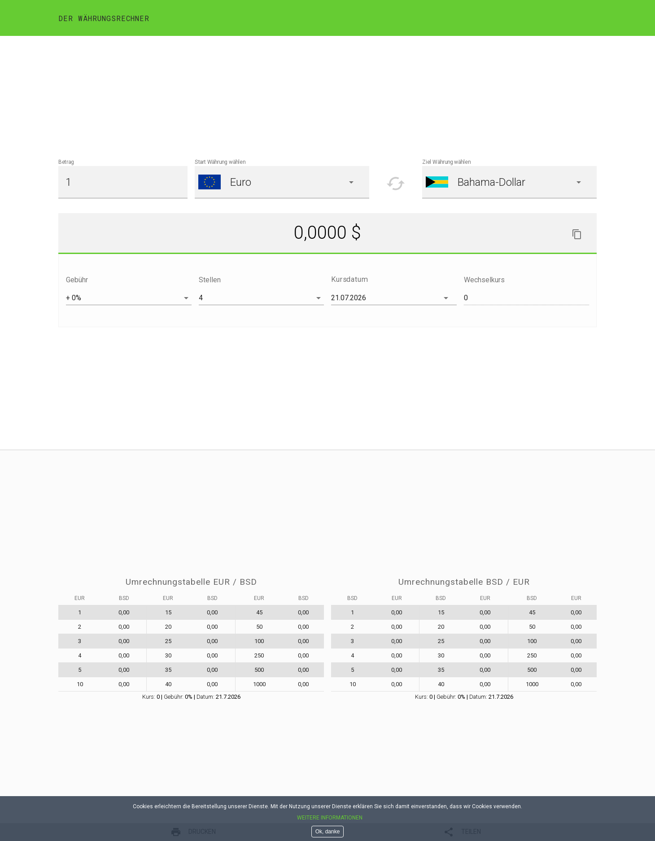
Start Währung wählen (220, 162)
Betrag (66, 162)
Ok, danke (327, 831)
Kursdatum (349, 279)
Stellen (210, 280)
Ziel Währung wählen (446, 162)
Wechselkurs (484, 280)
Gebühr (77, 280)
